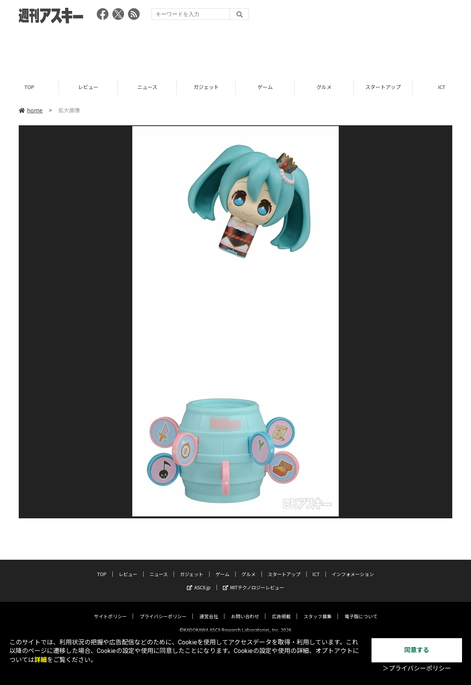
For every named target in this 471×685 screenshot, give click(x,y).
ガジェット (206, 87)
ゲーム (265, 87)
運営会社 (208, 610)
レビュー (88, 87)
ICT (316, 567)
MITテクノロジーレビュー (253, 581)
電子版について (361, 610)
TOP (29, 87)
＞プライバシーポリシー (416, 668)
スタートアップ (383, 87)
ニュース (147, 87)
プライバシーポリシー (163, 610)
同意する (416, 650)
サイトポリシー (110, 610)
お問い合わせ (245, 610)
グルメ (324, 87)
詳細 (40, 660)
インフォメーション (353, 567)
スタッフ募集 (318, 610)
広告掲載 (281, 610)
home (31, 110)
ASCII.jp (199, 581)
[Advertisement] (236, 48)
